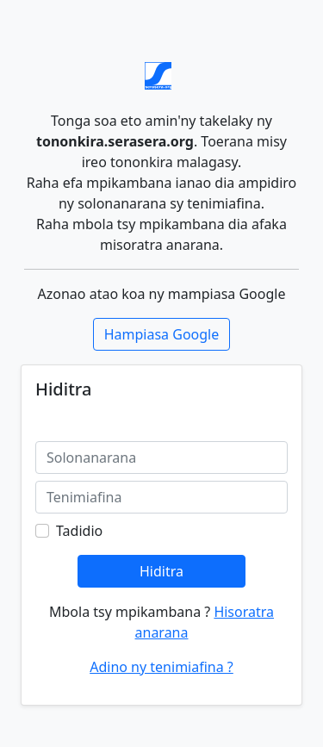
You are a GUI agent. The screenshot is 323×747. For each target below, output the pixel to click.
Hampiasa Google (162, 334)
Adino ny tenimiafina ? (161, 666)
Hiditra (161, 571)
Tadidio (79, 530)
